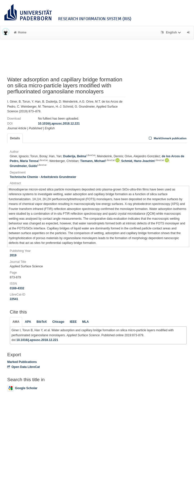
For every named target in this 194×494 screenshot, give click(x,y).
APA (28, 322)
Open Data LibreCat (23, 367)
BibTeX (42, 322)
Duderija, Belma (79, 156)
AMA (15, 322)
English (171, 32)
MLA (85, 322)
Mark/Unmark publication (167, 138)
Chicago (58, 322)
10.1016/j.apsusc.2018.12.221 (59, 123)
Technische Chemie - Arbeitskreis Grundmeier (43, 177)
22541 (14, 299)
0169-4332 (17, 288)
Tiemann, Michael (97, 161)
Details (15, 138)
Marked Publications (22, 362)
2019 (13, 255)
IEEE (73, 322)
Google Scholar (22, 388)
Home (20, 32)
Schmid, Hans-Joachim (142, 161)
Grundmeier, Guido (28, 166)
